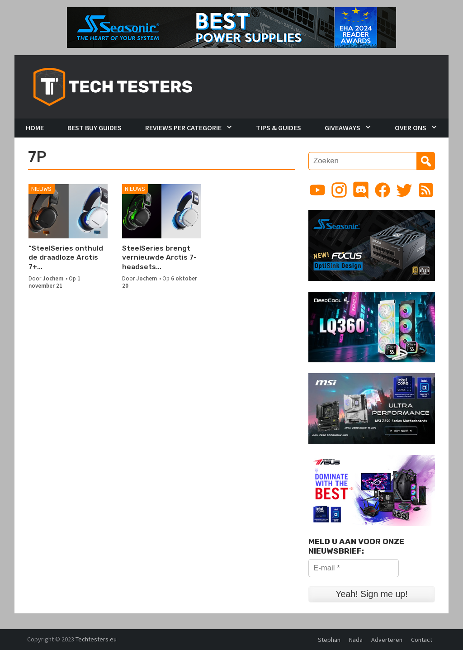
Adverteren (386, 640)
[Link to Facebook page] (382, 190)
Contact (421, 640)
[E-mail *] (353, 568)
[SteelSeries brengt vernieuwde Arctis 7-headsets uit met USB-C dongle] (161, 211)
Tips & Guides (278, 127)
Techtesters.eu (96, 639)
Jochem (53, 278)
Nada (356, 640)
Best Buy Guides (94, 127)
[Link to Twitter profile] (404, 190)
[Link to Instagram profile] (339, 190)
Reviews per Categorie (183, 127)
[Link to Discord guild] (361, 190)
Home (35, 127)
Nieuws (41, 188)
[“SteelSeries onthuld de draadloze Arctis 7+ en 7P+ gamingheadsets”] (68, 211)
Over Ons (410, 127)
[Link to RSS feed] (426, 190)
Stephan (329, 640)
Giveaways (342, 127)
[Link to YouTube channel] (317, 190)
